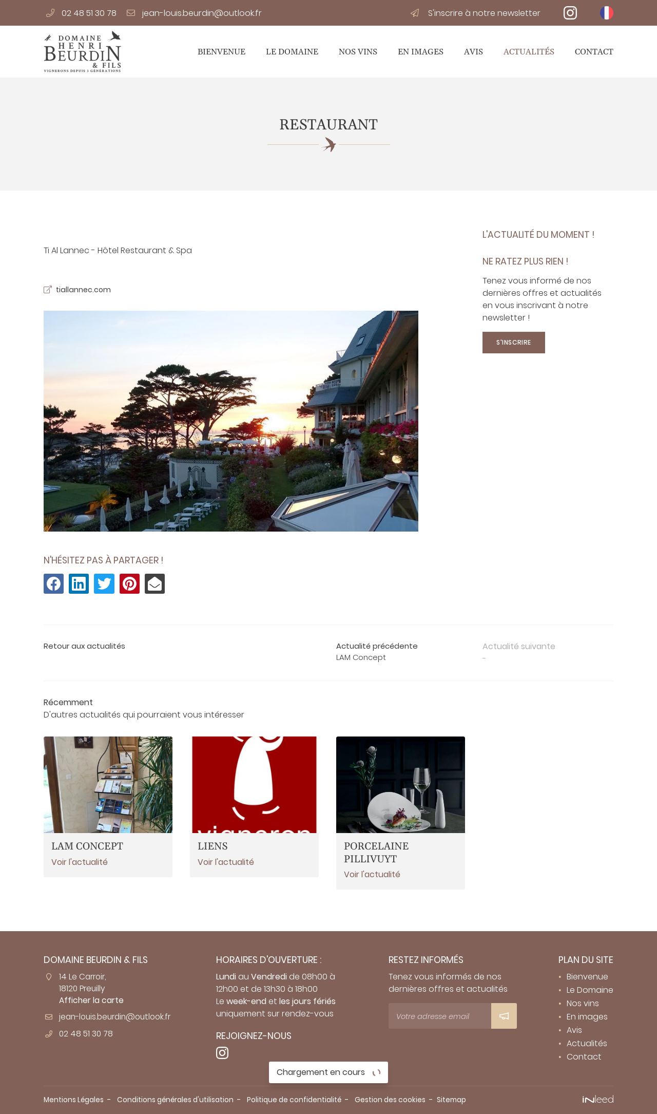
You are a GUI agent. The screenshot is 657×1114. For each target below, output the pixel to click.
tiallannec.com (86, 290)
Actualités (529, 52)
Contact (594, 52)
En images (420, 52)
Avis (473, 52)
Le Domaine (292, 52)
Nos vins (358, 52)
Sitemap (478, 1099)
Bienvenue (221, 52)
